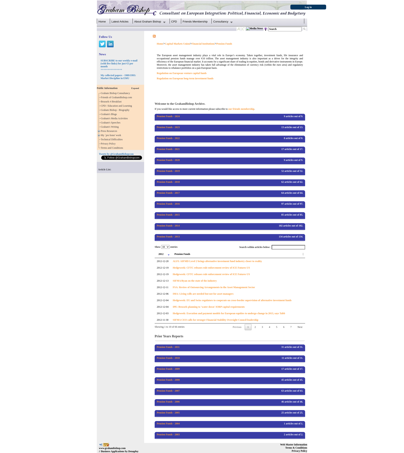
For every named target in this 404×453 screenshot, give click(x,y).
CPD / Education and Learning (117, 105)
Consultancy (220, 21)
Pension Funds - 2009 (168, 368)
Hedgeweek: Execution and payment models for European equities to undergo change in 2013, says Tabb (229, 313)
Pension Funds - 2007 (168, 390)
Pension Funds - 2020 (168, 160)
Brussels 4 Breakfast (112, 101)
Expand (135, 88)
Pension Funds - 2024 (168, 116)
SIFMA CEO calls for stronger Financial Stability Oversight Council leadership (215, 319)
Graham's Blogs (109, 114)
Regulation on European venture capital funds (182, 73)
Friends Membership (195, 21)
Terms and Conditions (112, 147)
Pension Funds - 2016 (168, 203)
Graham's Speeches (111, 122)
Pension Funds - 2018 (168, 181)
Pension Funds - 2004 (168, 423)
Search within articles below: (272, 247)
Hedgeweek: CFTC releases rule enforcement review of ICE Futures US (211, 267)
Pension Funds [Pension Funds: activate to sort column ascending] (182, 254)
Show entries (166, 247)
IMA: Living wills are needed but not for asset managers (203, 293)
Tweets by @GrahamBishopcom (116, 153)
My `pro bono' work (111, 135)
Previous (237, 327)
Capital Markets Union (177, 43)
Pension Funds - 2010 (168, 357)
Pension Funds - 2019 (168, 171)
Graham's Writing (110, 126)
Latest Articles (120, 21)
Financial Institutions (203, 43)
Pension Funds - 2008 (168, 379)
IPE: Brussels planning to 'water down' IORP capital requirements (209, 306)
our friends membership (241, 108)
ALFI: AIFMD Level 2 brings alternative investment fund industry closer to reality (217, 261)
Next (300, 327)
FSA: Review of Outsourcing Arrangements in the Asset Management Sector (214, 287)
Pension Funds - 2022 (168, 138)
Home (102, 21)
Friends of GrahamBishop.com (117, 97)
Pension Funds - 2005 (168, 412)
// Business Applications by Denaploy (118, 451)
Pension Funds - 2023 (168, 127)
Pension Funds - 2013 (168, 236)
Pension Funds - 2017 (168, 192)
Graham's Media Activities (115, 118)
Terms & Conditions (296, 447)
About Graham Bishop (147, 21)
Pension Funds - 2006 (168, 401)
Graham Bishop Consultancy (116, 93)
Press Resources (109, 131)
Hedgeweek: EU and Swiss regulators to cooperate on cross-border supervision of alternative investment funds (232, 300)
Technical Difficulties (112, 139)
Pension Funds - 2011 (168, 347)
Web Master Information (293, 444)
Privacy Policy (109, 143)
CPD (174, 21)
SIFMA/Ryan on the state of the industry (195, 280)
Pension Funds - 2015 (168, 214)
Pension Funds (224, 43)
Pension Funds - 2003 (168, 434)
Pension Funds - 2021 (168, 149)
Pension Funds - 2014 (168, 225)
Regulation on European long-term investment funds (185, 78)
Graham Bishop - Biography (116, 110)
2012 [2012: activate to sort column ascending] (160, 254)
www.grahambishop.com (112, 448)
